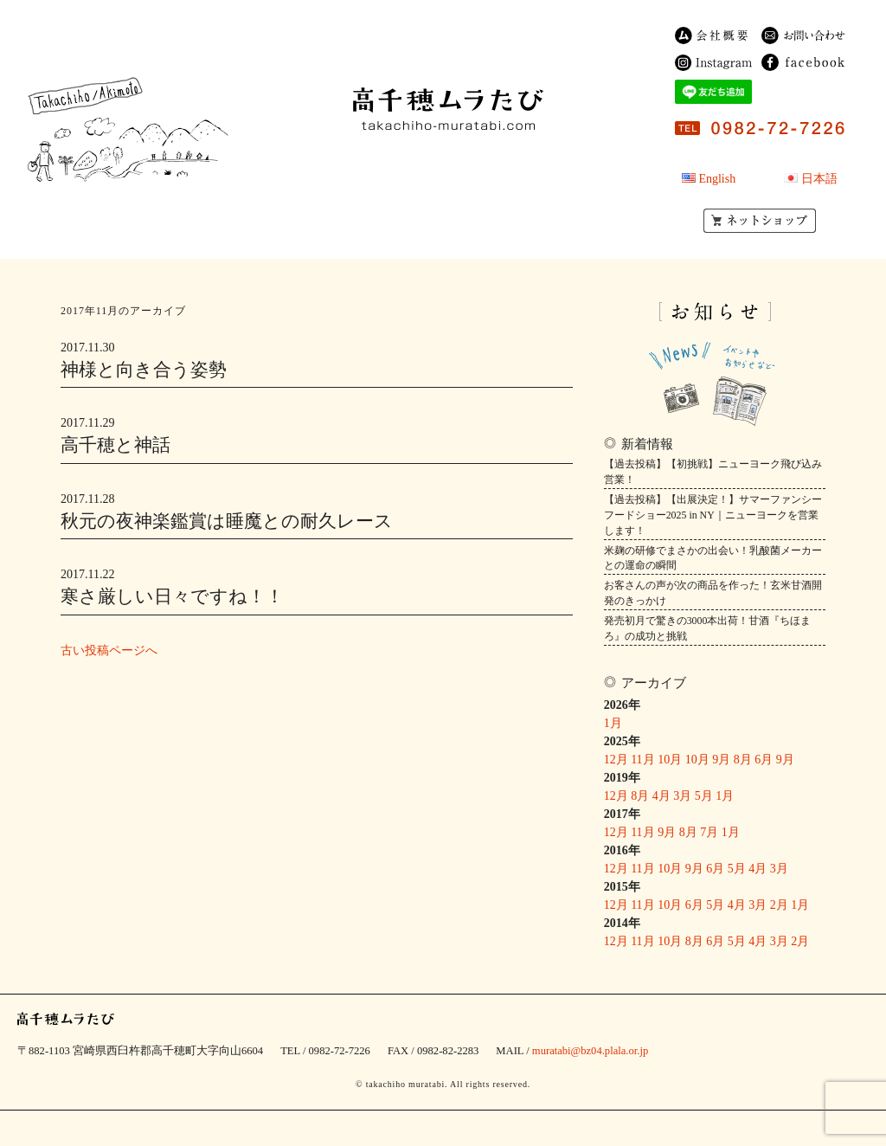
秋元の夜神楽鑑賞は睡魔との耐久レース (227, 521)
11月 (642, 759)
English (716, 178)
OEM (487, 178)
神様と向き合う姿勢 (144, 369)
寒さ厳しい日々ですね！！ (172, 596)
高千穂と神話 (115, 445)
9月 (721, 759)
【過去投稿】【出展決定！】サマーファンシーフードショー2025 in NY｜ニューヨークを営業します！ (713, 515)
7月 (709, 832)
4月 (661, 795)
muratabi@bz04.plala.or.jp (590, 1051)
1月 (613, 723)
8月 (743, 759)
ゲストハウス (403, 178)
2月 (779, 904)
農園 (504, 158)
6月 (763, 759)
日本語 (819, 178)
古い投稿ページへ (109, 650)
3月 (682, 795)
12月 (616, 759)
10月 (670, 759)
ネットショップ (759, 221)
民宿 (382, 158)
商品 (442, 158)
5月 (704, 795)
